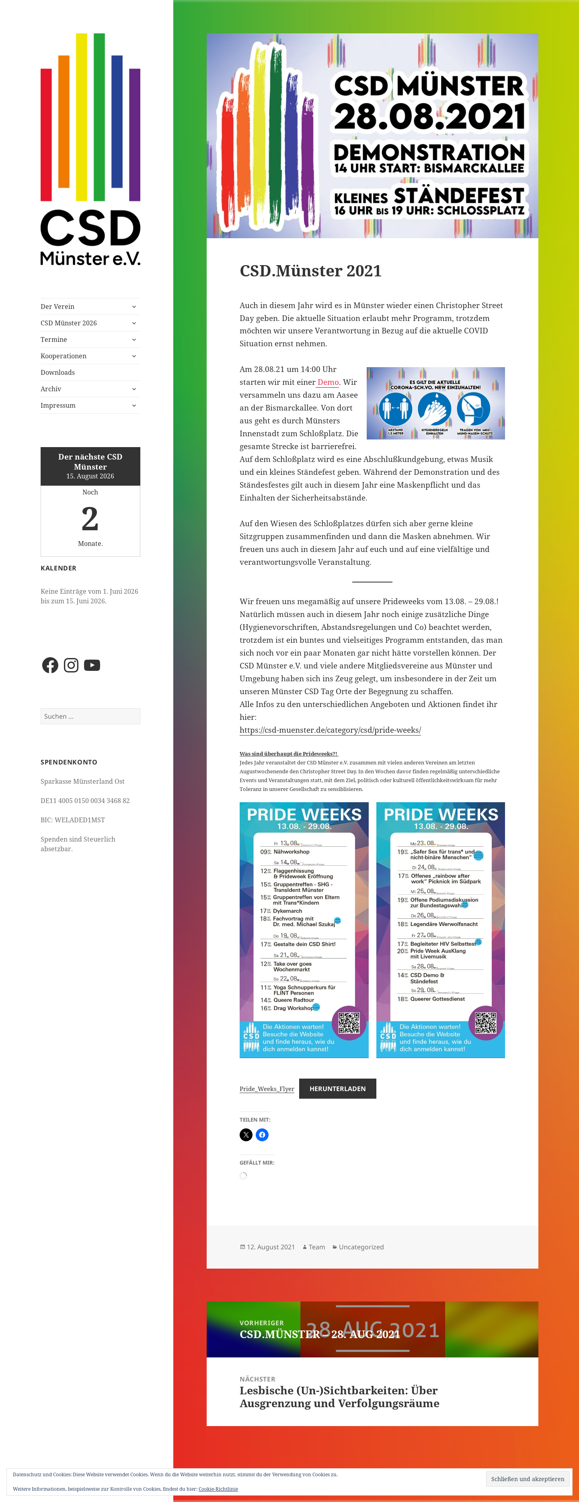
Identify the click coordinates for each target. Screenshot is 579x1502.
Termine (54, 339)
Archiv (51, 388)
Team (317, 1246)
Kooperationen (63, 355)
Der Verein (57, 306)
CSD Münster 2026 (69, 323)
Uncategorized (361, 1246)
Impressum (58, 405)
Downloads (58, 372)
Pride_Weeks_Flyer (267, 1089)
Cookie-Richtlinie (218, 1489)
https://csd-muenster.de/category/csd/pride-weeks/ (330, 730)
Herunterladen (338, 1088)
